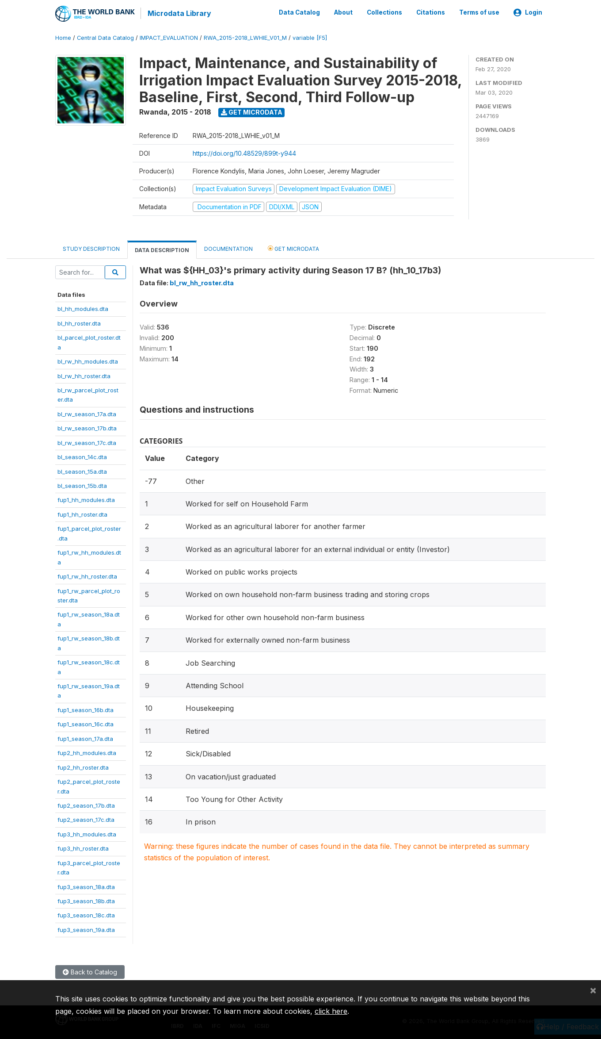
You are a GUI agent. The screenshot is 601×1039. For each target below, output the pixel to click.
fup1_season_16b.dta (85, 709)
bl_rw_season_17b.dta (87, 427)
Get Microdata (251, 111)
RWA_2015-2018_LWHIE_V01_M (245, 37)
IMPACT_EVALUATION (169, 37)
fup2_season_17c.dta (85, 819)
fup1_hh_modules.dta (86, 499)
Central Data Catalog (105, 37)
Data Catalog (299, 12)
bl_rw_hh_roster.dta (83, 375)
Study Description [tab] (91, 248)
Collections (384, 12)
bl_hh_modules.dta (82, 308)
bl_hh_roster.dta (79, 322)
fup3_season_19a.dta (86, 929)
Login (528, 12)
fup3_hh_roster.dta (83, 847)
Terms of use (479, 12)
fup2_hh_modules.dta (86, 752)
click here (331, 1011)
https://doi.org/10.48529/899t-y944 (244, 153)
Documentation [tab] (228, 248)
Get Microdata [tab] (293, 248)
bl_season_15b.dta (82, 485)
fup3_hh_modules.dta (86, 833)
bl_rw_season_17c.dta (86, 441)
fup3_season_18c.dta (86, 914)
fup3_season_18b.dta (86, 900)
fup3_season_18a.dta (86, 885)
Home (63, 37)
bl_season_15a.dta (82, 470)
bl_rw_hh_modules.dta (87, 360)
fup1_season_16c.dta (85, 723)
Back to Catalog (90, 971)
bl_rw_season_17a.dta (86, 413)
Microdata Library (179, 13)
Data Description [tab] (162, 249)
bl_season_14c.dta (82, 456)
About (343, 12)
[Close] (593, 990)
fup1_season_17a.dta (85, 737)
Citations (430, 12)
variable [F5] (310, 37)
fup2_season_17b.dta (86, 805)
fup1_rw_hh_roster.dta (87, 575)
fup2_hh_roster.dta (83, 766)
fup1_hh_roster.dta (82, 514)
